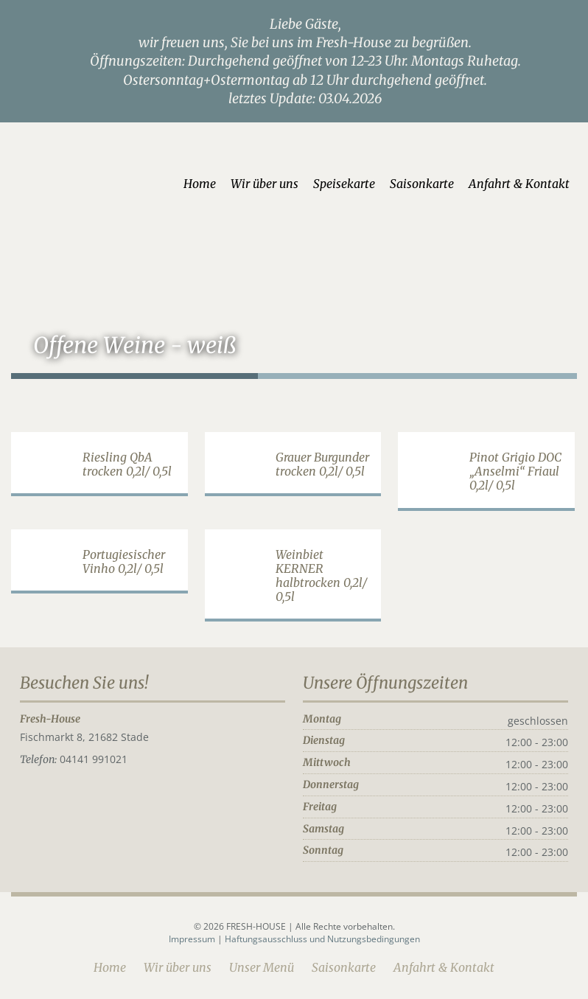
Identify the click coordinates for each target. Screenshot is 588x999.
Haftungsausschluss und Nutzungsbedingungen (322, 939)
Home (199, 183)
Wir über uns (264, 183)
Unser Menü (261, 967)
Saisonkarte (422, 183)
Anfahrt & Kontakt (519, 183)
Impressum (193, 939)
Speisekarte (344, 183)
